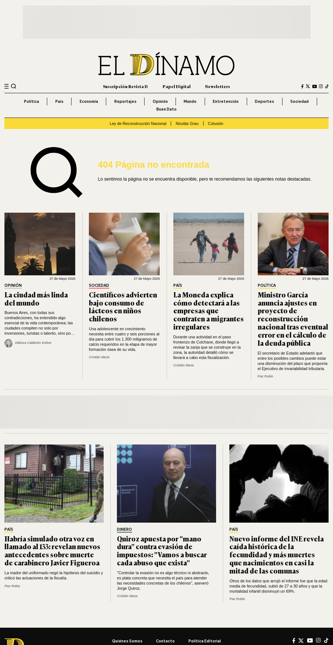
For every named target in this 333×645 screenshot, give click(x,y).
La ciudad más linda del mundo (36, 298)
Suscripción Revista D (125, 86)
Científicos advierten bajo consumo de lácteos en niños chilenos (123, 306)
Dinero (124, 529)
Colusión (215, 123)
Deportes (264, 101)
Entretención (226, 101)
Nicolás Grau (187, 123)
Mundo (190, 101)
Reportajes (125, 101)
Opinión (160, 101)
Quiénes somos (127, 641)
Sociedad (299, 101)
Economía (89, 101)
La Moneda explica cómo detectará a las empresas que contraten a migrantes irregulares (208, 310)
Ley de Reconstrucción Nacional (138, 123)
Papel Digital (177, 86)
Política (31, 101)
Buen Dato (166, 109)
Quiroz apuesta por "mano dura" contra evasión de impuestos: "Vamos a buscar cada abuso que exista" (162, 550)
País (59, 101)
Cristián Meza (99, 357)
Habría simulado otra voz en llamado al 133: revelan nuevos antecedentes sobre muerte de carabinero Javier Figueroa (52, 550)
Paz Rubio (265, 376)
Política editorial (204, 641)
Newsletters (217, 86)
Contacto (165, 641)
